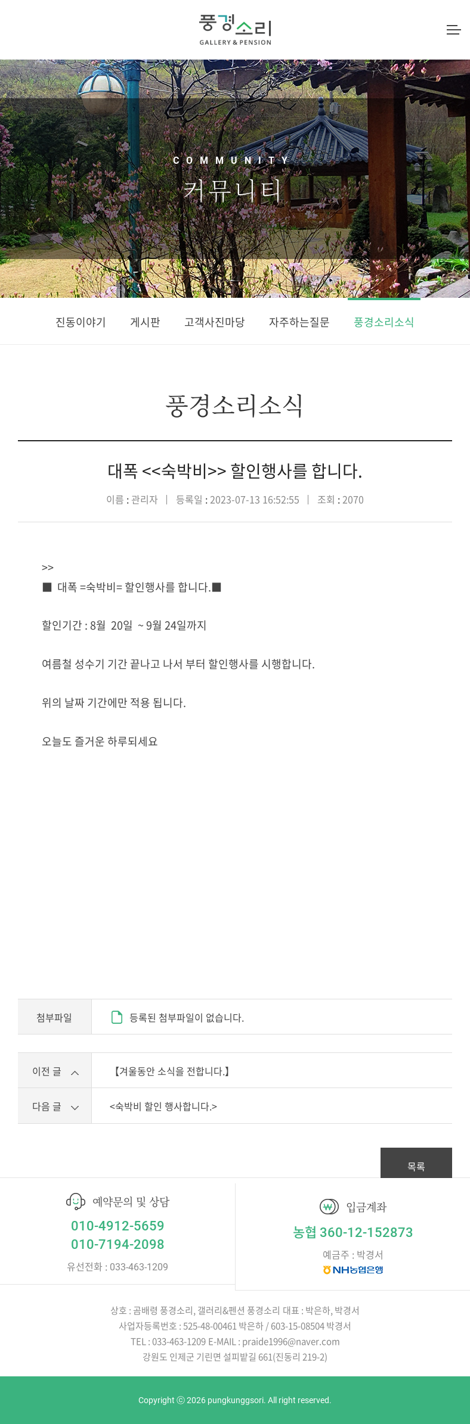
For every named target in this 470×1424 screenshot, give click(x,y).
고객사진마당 (214, 322)
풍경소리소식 (384, 322)
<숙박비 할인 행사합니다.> (163, 1106)
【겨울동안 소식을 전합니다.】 (172, 1071)
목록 (416, 1166)
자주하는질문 (299, 322)
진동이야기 (80, 322)
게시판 (145, 322)
